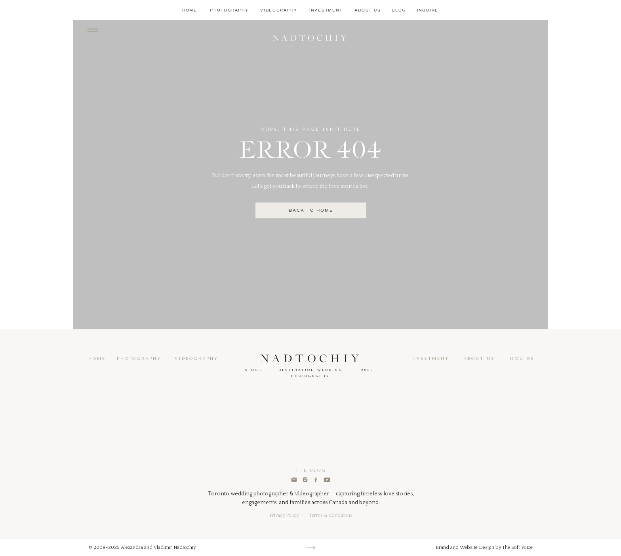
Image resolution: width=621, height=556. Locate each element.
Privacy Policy (284, 515)
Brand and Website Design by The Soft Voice (484, 547)
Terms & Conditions (330, 515)
